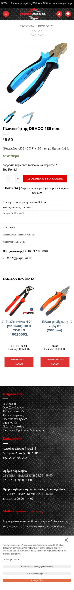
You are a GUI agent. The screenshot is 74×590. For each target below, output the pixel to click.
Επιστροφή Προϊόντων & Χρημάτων (24, 430)
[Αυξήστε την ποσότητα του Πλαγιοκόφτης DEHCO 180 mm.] (18, 178)
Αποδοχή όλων (36, 580)
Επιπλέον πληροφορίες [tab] (19, 234)
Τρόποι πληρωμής (13, 415)
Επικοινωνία (10, 423)
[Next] (71, 328)
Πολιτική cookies (13, 426)
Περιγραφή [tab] (10, 227)
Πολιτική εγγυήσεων (15, 419)
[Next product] (33, 33)
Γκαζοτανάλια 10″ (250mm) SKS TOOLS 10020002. (19, 328)
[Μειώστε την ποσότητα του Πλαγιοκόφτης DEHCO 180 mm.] (8, 178)
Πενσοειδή (46, 26)
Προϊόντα (27, 26)
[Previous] (3, 328)
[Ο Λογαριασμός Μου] (59, 14)
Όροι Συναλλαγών (13, 407)
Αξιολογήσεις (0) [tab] (14, 242)
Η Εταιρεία (9, 404)
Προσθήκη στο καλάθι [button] (19, 361)
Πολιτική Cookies (11, 559)
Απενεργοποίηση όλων (37, 573)
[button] (6, 14)
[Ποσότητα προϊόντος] (13, 178)
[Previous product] (40, 33)
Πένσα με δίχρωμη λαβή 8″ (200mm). (55, 326)
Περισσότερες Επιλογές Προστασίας (37, 566)
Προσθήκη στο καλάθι (45, 179)
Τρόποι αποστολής (13, 411)
